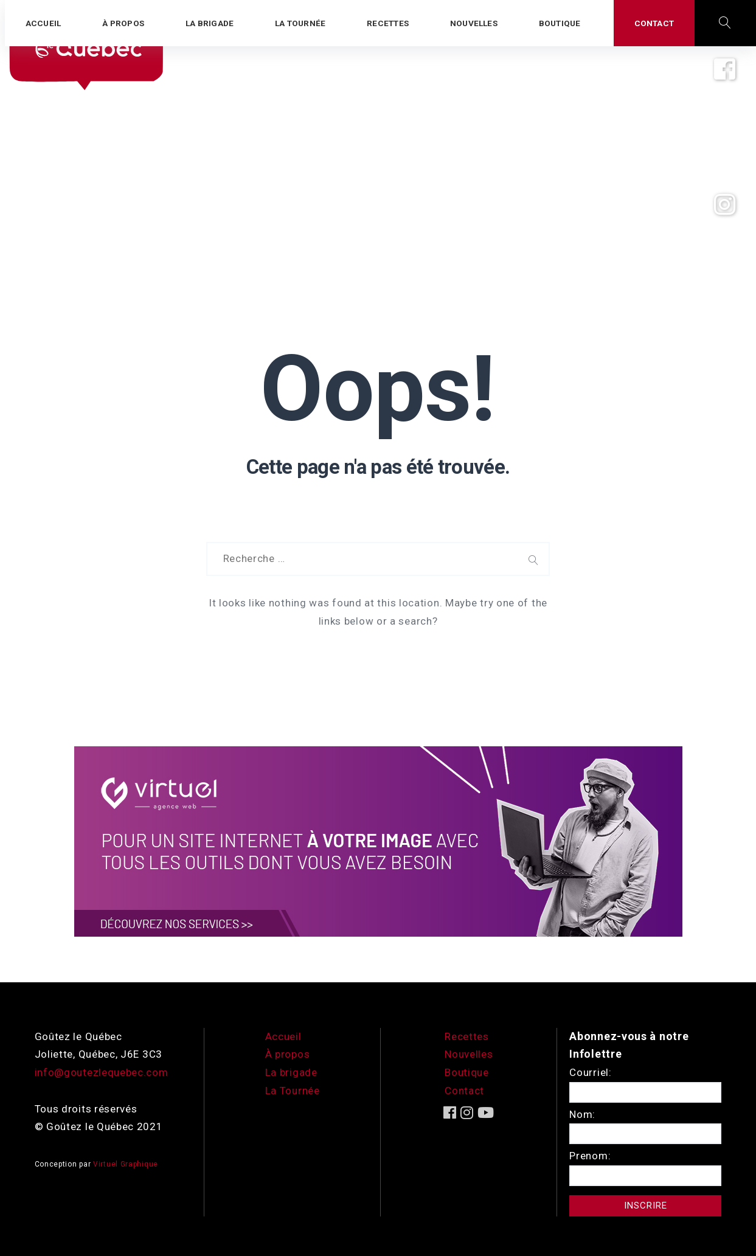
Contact (464, 1090)
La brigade (291, 1072)
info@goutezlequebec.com (101, 1072)
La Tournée (292, 1090)
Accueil (283, 1036)
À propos (287, 1054)
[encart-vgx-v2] (378, 840)
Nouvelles (469, 1054)
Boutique (467, 1072)
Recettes (467, 1036)
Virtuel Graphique (125, 1164)
